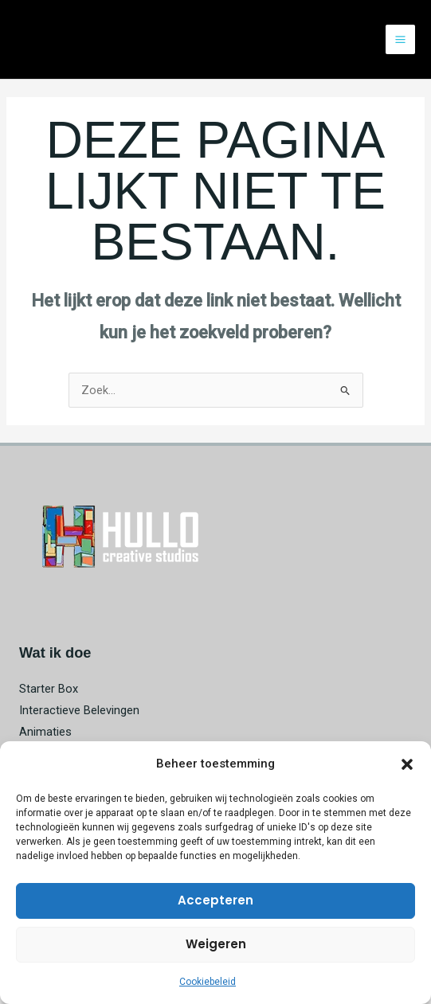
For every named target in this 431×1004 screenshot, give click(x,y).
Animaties (45, 732)
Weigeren (216, 944)
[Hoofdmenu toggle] (400, 39)
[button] (407, 764)
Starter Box (48, 689)
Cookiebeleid (207, 981)
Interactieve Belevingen (79, 710)
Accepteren (215, 900)
